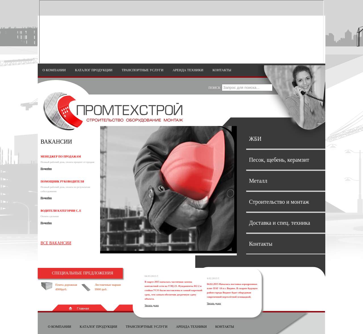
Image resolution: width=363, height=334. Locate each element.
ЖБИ (255, 139)
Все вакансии (56, 243)
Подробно (46, 168)
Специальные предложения (82, 273)
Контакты (221, 70)
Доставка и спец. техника (279, 223)
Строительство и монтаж (279, 202)
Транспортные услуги (142, 70)
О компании (54, 70)
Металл (258, 181)
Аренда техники (187, 70)
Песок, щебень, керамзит (279, 160)
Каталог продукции (93, 70)
